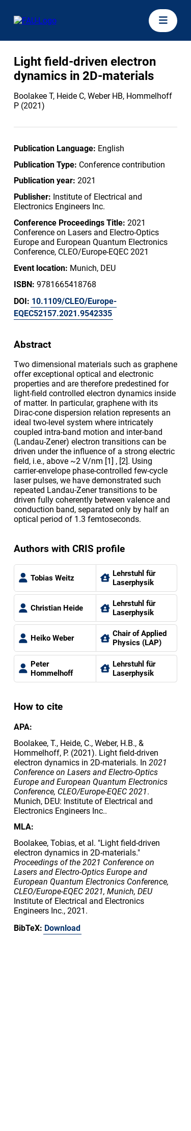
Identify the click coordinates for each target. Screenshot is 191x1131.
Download (62, 928)
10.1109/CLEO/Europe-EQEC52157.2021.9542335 (65, 307)
